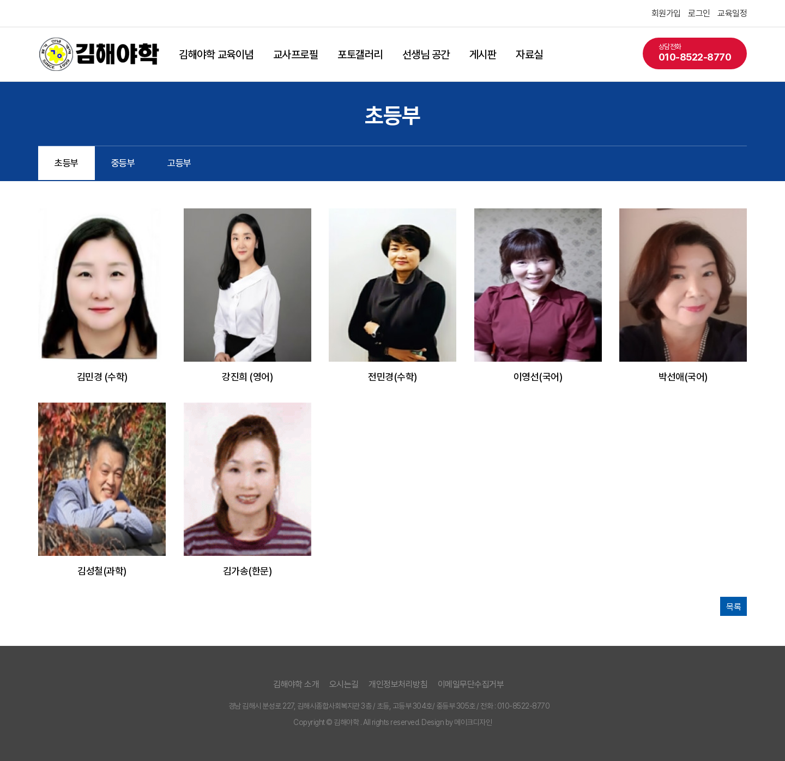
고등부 (179, 163)
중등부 (123, 163)
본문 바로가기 (0, 0)
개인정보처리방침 (398, 684)
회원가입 (666, 13)
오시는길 (344, 684)
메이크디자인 (473, 722)
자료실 (529, 54)
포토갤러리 (360, 54)
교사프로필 (295, 54)
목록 (733, 607)
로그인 (699, 13)
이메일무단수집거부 (471, 684)
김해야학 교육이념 (216, 54)
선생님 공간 (426, 54)
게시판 (483, 54)
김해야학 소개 (296, 684)
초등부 (66, 163)
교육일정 (732, 13)
